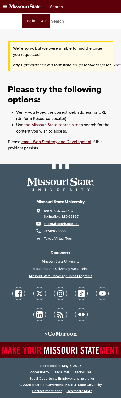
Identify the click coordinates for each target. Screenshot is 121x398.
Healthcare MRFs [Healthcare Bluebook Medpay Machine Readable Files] (79, 391)
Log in (30, 20)
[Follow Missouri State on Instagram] (60, 293)
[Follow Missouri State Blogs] (60, 314)
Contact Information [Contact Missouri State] (47, 391)
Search (56, 6)
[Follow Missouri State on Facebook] (18, 293)
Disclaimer (61, 372)
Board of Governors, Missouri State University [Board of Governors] (67, 384)
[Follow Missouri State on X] (39, 293)
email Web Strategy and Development (56, 141)
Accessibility (39, 372)
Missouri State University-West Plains (60, 268)
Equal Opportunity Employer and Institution (62, 378)
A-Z (44, 20)
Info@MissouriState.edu (61, 223)
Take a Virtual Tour (58, 238)
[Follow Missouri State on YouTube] (102, 293)
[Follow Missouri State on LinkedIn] (39, 314)
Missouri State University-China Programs (60, 276)
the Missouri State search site (51, 125)
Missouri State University (60, 261)
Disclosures (82, 372)
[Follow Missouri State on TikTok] (81, 293)
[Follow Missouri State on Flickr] (81, 314)
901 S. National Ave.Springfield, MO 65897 (61, 214)
